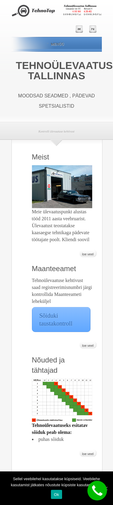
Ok (56, 494)
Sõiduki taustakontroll (56, 319)
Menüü (55, 44)
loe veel (88, 254)
